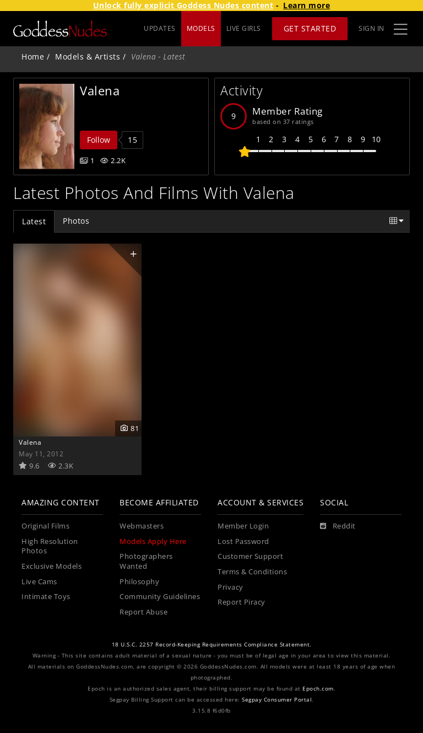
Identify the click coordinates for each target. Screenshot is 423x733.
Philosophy (139, 581)
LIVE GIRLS (243, 28)
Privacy (230, 587)
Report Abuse (143, 612)
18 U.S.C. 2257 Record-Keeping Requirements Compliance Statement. (212, 644)
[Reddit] (338, 526)
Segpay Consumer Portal (277, 699)
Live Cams (39, 581)
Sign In (371, 28)
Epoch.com (318, 688)
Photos (76, 220)
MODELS (201, 28)
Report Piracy (241, 602)
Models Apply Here (153, 541)
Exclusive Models (51, 566)
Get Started (310, 28)
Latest (34, 221)
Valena (30, 442)
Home (32, 56)
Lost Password (243, 541)
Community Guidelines (160, 596)
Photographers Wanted (146, 561)
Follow (98, 139)
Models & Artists (87, 56)
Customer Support (250, 556)
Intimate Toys (45, 596)
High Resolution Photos (49, 546)
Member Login (243, 526)
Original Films (45, 526)
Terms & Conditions (252, 571)
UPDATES (160, 28)
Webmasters (142, 526)
